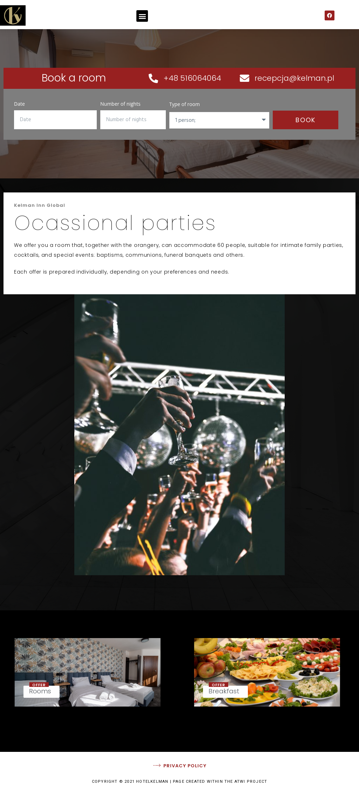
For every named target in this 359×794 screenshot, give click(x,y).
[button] (142, 16)
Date (19, 103)
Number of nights (120, 103)
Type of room (184, 104)
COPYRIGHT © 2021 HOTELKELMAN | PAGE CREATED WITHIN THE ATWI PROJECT (179, 781)
